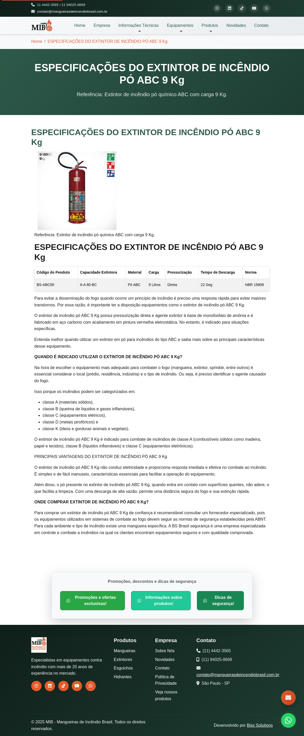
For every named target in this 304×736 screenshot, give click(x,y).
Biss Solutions (260, 725)
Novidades (236, 25)
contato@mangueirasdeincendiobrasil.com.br (72, 11)
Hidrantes (122, 677)
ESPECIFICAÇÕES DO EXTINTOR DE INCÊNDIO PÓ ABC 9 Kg (107, 41)
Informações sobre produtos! (160, 600)
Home (79, 25)
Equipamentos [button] (180, 25)
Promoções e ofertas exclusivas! (91, 600)
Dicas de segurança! (218, 600)
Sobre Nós (165, 651)
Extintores (123, 659)
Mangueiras (124, 651)
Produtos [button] (210, 25)
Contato (261, 25)
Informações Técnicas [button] (138, 25)
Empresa (102, 25)
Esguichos (123, 668)
